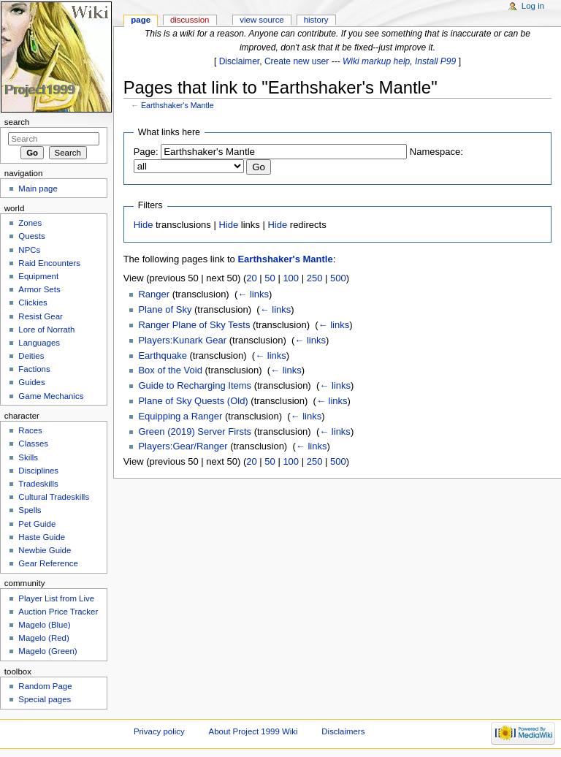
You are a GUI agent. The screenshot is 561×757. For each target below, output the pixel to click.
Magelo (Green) (47, 651)
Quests (31, 236)
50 (269, 278)
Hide (143, 224)
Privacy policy (159, 731)
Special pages (44, 699)
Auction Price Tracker (58, 611)
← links (253, 294)
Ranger (153, 294)
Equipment (38, 276)
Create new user (296, 61)
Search (17, 122)
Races (30, 430)
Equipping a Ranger (180, 416)
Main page (38, 188)
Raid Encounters (49, 263)
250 (315, 278)
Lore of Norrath (46, 329)
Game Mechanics (50, 396)
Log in (533, 5)
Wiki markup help (376, 61)
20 (251, 278)
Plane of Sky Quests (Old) (193, 400)
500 (338, 278)
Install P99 (435, 61)
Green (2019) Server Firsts (194, 431)
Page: (146, 151)
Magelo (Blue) (44, 624)
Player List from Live (56, 598)
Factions (34, 369)
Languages (39, 342)
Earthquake (162, 355)
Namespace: (436, 151)
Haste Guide (41, 537)
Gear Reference (48, 563)
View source (261, 19)
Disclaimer (239, 61)
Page (140, 19)
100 (291, 278)
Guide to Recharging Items (194, 385)
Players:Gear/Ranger (182, 446)
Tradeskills (38, 483)
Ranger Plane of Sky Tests (194, 324)
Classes (33, 443)
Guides (31, 382)
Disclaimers (343, 731)
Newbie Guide (44, 550)
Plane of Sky (164, 309)
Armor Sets (39, 289)
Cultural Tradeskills (53, 496)
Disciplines (38, 470)
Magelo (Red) (43, 638)
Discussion (189, 19)
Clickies (32, 302)
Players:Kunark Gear (182, 340)
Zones (30, 222)
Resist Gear (40, 316)
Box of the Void (170, 370)
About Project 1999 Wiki (253, 731)
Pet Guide (37, 524)
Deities (31, 355)
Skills (28, 457)
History (316, 19)
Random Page (45, 686)
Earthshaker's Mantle (177, 105)
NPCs (29, 250)
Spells (29, 510)
